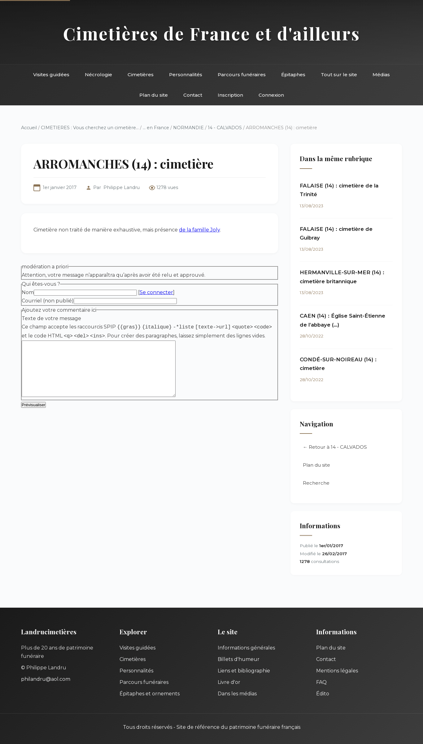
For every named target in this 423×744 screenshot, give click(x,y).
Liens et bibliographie (244, 671)
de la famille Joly (199, 230)
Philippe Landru (121, 187)
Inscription (230, 95)
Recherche (316, 483)
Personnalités (185, 74)
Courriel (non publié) (48, 301)
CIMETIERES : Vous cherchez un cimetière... (90, 127)
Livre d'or (229, 682)
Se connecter (156, 292)
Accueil (29, 127)
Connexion (271, 95)
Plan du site (153, 95)
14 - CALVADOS (225, 127)
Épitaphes (293, 74)
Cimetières (141, 74)
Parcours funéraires (242, 74)
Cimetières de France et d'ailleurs (211, 33)
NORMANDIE (188, 127)
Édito (322, 694)
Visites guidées (51, 74)
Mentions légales (337, 671)
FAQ (321, 682)
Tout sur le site (339, 74)
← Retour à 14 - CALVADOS (335, 448)
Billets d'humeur (238, 659)
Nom (28, 292)
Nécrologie (98, 74)
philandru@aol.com (45, 679)
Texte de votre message (51, 318)
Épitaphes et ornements (150, 694)
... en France (156, 127)
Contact (192, 95)
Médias (381, 74)
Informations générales (246, 648)
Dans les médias (237, 694)
